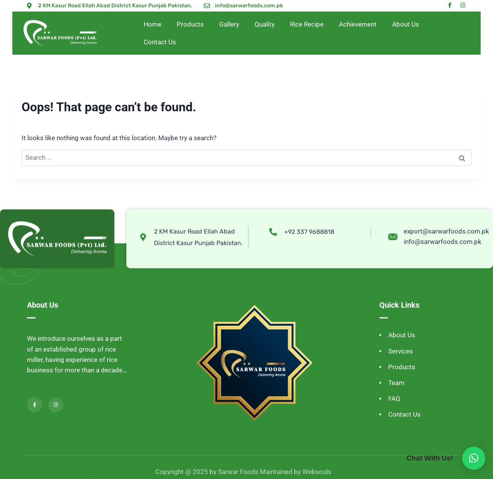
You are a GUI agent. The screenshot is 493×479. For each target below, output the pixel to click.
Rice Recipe (307, 24)
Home (152, 24)
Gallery (229, 24)
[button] (473, 458)
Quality (265, 24)
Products (190, 24)
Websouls (316, 472)
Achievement (358, 24)
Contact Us (160, 42)
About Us (405, 24)
